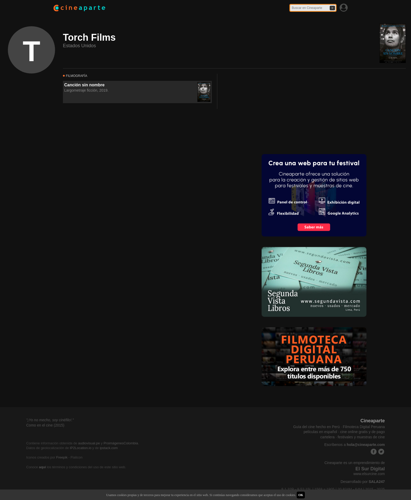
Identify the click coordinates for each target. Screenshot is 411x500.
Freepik (61, 457)
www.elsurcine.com (369, 474)
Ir (332, 8)
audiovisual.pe (89, 443)
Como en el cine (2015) (45, 425)
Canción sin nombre (84, 85)
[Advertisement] (267, 110)
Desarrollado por (362, 482)
